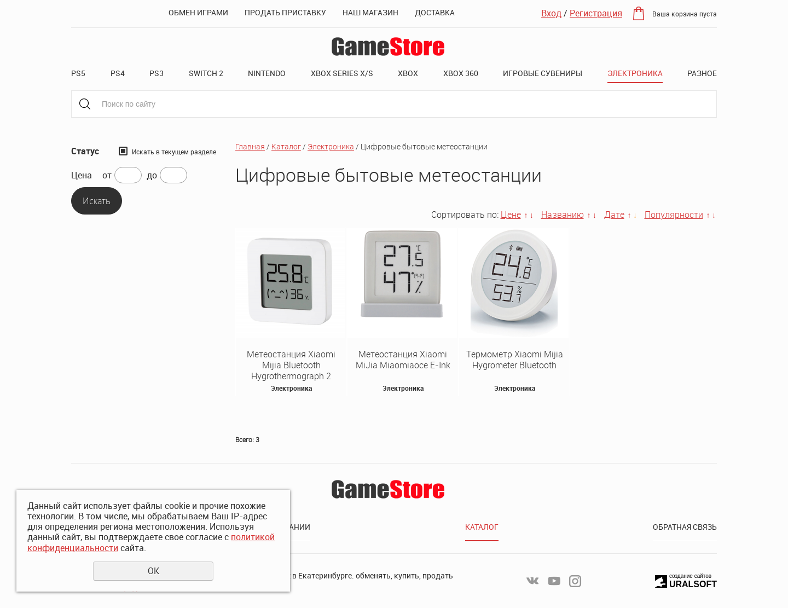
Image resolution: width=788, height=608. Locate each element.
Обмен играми (198, 12)
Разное (702, 73)
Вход (551, 13)
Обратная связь (685, 527)
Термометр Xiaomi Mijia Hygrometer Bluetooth (514, 359)
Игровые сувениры (542, 73)
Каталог (286, 146)
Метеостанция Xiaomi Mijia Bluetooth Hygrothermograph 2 (291, 365)
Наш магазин (370, 12)
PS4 (118, 73)
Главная (250, 146)
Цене (511, 215)
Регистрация (596, 13)
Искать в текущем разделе (174, 151)
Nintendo (267, 73)
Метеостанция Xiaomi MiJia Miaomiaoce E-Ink (403, 359)
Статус (85, 151)
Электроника (635, 73)
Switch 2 (206, 73)
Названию (562, 215)
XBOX (408, 73)
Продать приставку (285, 12)
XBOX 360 (460, 73)
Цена (81, 175)
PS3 (156, 73)
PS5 (78, 73)
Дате (614, 215)
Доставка (435, 12)
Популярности (674, 215)
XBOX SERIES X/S (342, 73)
